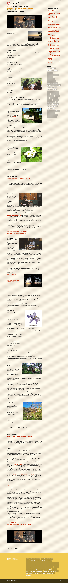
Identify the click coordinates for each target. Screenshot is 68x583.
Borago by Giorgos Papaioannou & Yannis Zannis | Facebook (19, 178)
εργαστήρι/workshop (51, 108)
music (53, 85)
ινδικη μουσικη (50, 110)
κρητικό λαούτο (57, 110)
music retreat (57, 85)
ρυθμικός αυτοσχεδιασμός (52, 114)
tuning (54, 100)
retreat (48, 93)
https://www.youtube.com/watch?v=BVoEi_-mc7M (17, 233)
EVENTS (11, 6)
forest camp (49, 70)
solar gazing (56, 567)
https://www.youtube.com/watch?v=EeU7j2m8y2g (17, 231)
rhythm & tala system (55, 93)
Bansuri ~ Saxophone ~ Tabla (53, 38)
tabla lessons (49, 100)
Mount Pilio (49, 85)
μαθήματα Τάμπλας (50, 112)
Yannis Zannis (52, 102)
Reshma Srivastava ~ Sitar (53, 59)
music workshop (50, 87)
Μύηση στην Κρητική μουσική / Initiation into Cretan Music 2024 (54, 33)
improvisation (49, 76)
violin (48, 102)
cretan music (53, 68)
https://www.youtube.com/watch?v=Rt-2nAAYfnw (17, 526)
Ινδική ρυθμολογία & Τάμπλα (54, 40)
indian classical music (48, 560)
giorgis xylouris (50, 72)
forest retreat (55, 70)
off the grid (49, 89)
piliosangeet (49, 91)
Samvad (48, 95)
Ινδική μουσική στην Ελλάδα (52, 106)
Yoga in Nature (51, 37)
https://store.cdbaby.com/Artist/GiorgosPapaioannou (18, 223)
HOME (8, 6)
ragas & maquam (56, 91)
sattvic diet (57, 95)
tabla (27, 569)
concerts (49, 68)
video (57, 100)
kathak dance (49, 83)
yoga (57, 102)
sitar (52, 567)
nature (55, 87)
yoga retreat (49, 104)
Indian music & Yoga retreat (13, 548)
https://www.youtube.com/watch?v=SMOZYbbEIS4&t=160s (19, 524)
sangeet (52, 95)
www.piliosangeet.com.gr (12, 274)
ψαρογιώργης (28, 575)
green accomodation (51, 74)
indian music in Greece (51, 81)
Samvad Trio (50, 44)
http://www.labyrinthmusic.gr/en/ (14, 215)
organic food (54, 89)
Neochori (15, 116)
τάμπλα (53, 573)
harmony (57, 74)
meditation (55, 83)
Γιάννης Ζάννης (56, 104)
